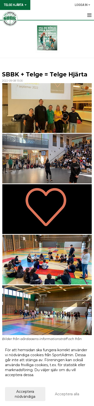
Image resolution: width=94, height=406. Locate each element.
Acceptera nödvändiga (25, 394)
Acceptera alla (67, 394)
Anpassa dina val (19, 381)
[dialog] (47, 373)
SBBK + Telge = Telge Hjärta (44, 74)
